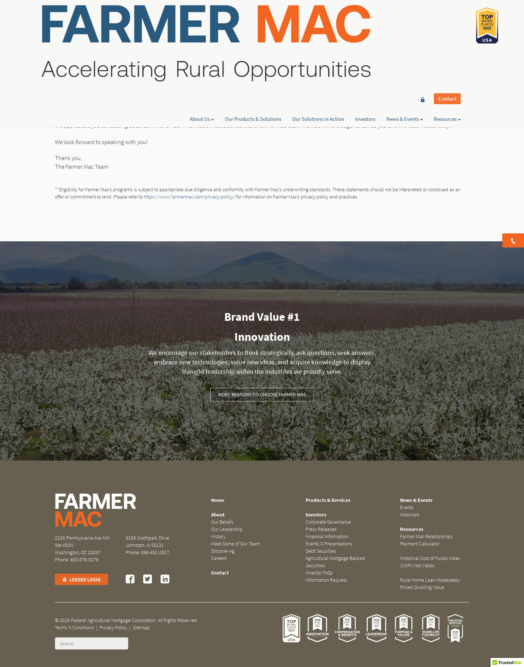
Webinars (409, 514)
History (218, 536)
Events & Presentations (329, 543)
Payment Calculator (419, 543)
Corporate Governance (328, 522)
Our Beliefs (222, 522)
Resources (447, 31)
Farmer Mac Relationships (426, 536)
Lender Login (81, 580)
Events (407, 507)
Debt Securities (321, 551)
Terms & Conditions (74, 627)
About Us (202, 31)
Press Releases (321, 529)
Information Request (326, 580)
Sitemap (141, 627)
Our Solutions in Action (318, 31)
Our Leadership (227, 529)
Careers (219, 558)
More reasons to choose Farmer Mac (262, 394)
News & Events (404, 31)
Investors (365, 31)
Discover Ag (222, 551)
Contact (447, 18)
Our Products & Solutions (253, 31)
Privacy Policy (113, 627)
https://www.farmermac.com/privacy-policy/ (189, 196)
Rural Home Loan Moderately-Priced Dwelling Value (430, 584)
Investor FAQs (319, 572)
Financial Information (327, 536)
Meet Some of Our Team (235, 543)
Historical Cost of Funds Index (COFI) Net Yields (430, 562)
